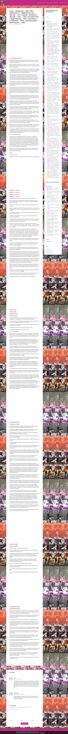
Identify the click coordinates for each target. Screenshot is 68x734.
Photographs (55, 2)
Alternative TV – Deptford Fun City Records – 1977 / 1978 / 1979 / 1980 (53, 192)
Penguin (19, 24)
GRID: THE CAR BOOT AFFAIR (52, 31)
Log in (48, 247)
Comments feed (50, 250)
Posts (51, 2)
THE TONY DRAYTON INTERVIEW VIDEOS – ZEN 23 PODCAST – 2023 (52, 219)
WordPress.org (49, 252)
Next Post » (41, 667)
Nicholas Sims (49, 195)
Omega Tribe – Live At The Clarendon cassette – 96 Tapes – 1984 (53, 202)
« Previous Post (9, 667)
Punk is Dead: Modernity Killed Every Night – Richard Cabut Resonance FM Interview (53, 120)
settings (42, 732)
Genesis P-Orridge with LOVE (52, 56)
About (48, 2)
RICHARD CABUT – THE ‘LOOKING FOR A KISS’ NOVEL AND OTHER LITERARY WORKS (53, 42)
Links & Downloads (10, 664)
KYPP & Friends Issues (41, 2)
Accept (49, 732)
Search (65, 2)
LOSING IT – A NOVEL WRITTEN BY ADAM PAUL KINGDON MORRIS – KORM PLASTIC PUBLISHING (53, 46)
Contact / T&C (61, 2)
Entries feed (49, 249)
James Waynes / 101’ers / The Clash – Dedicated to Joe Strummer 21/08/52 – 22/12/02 (53, 124)
